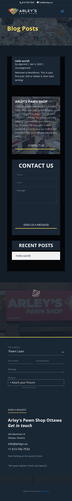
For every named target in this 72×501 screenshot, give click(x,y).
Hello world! (22, 61)
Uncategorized (22, 67)
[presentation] (39, 212)
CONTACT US (36, 145)
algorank (22, 64)
